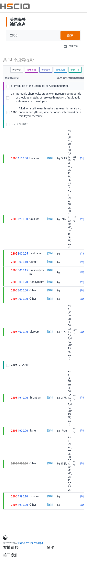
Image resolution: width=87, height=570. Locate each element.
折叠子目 (75, 69)
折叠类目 (31, 69)
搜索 (70, 35)
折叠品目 (60, 69)
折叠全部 (17, 69)
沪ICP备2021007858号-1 (30, 543)
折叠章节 (46, 69)
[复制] (50, 158)
